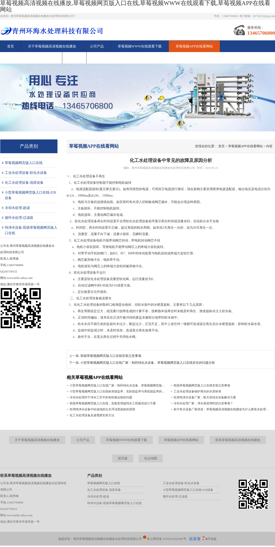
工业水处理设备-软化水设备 (26, 173)
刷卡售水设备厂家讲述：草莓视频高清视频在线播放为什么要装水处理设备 (222, 409)
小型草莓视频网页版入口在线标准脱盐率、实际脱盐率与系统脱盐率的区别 (118, 391)
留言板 (74, 58)
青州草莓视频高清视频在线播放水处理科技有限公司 (163, 167)
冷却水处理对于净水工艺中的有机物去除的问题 (101, 397)
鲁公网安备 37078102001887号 (164, 539)
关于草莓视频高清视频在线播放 (52, 46)
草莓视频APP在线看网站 (194, 46)
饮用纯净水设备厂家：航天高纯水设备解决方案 (205, 397)
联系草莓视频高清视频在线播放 (31, 58)
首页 (10, 46)
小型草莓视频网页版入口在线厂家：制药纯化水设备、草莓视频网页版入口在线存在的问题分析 (118, 385)
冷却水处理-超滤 (17, 208)
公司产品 (97, 46)
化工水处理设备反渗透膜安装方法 (92, 415)
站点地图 (150, 458)
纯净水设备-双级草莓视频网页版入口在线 (31, 230)
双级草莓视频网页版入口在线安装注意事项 (110, 356)
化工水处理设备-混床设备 (24, 182)
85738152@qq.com (264, 16)
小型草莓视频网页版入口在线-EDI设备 (30, 195)
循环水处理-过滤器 (19, 217)
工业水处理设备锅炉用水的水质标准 (197, 391)
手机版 (212, 539)
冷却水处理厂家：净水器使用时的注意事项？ (203, 403)
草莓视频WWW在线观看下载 (140, 46)
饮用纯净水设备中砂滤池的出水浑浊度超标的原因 (102, 409)
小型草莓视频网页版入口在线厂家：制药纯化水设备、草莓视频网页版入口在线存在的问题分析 (147, 362)
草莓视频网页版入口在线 (24, 163)
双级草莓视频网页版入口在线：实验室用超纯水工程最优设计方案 (113, 403)
